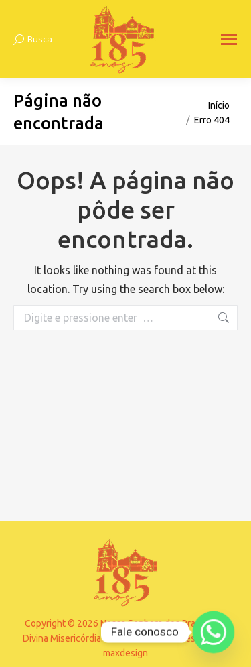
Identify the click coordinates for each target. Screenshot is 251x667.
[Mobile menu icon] (229, 39)
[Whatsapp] (213, 632)
